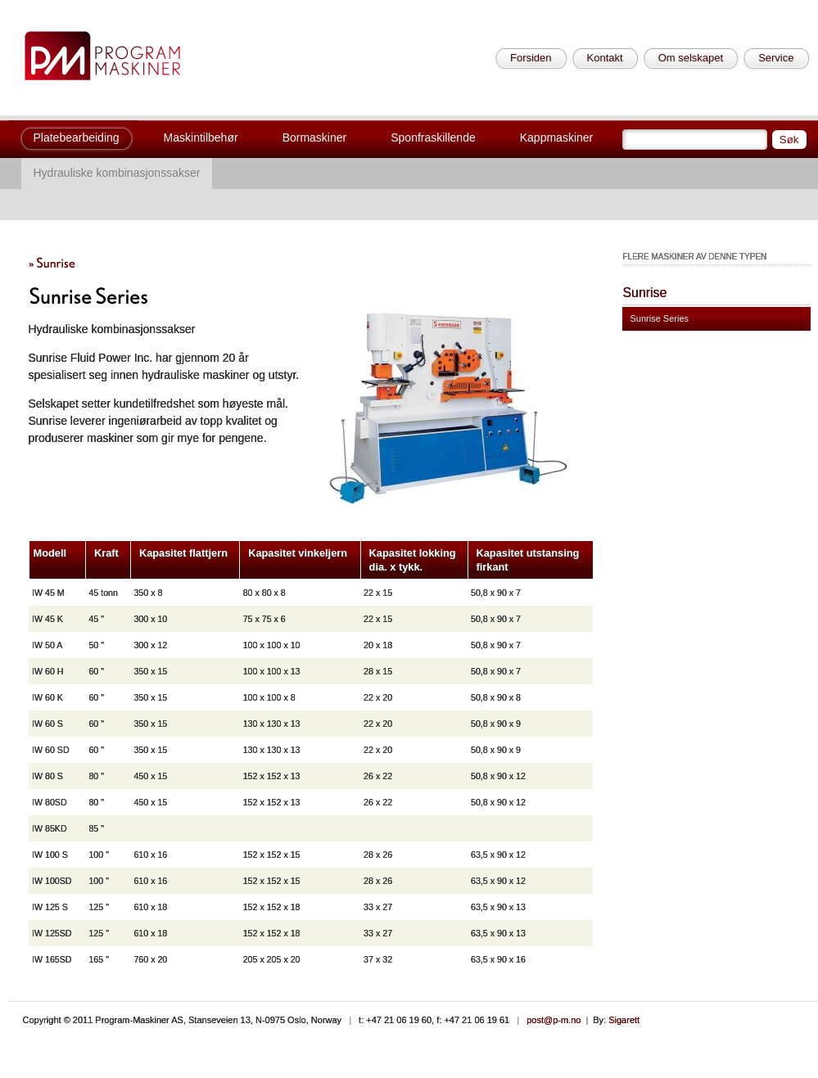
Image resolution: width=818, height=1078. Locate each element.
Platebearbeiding (77, 137)
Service (775, 58)
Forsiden (531, 58)
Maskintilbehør (201, 137)
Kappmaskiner (557, 137)
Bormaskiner (314, 137)
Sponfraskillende (433, 137)
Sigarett (623, 1020)
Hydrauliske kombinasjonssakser (117, 172)
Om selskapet (690, 58)
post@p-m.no (554, 1020)
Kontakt (605, 58)
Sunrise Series (659, 318)
